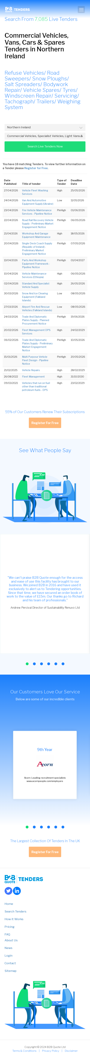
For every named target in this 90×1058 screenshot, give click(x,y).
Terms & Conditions (24, 1050)
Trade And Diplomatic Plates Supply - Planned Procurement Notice (35, 320)
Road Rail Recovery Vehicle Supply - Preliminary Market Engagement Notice (37, 224)
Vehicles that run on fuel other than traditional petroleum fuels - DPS (36, 386)
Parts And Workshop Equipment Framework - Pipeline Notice (36, 264)
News (8, 948)
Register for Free (36, 168)
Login (8, 955)
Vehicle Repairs (31, 370)
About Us (11, 940)
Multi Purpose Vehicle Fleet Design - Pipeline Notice (35, 360)
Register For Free (45, 423)
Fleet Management (33, 376)
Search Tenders (15, 911)
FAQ (7, 934)
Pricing (10, 926)
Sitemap (10, 971)
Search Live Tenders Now (45, 146)
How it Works (14, 919)
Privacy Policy (50, 1050)
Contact (10, 963)
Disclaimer (71, 1050)
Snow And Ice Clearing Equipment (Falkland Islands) (35, 297)
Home (9, 904)
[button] (27, 663)
